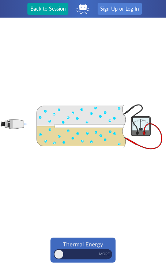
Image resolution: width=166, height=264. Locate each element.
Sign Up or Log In (119, 9)
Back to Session (48, 9)
